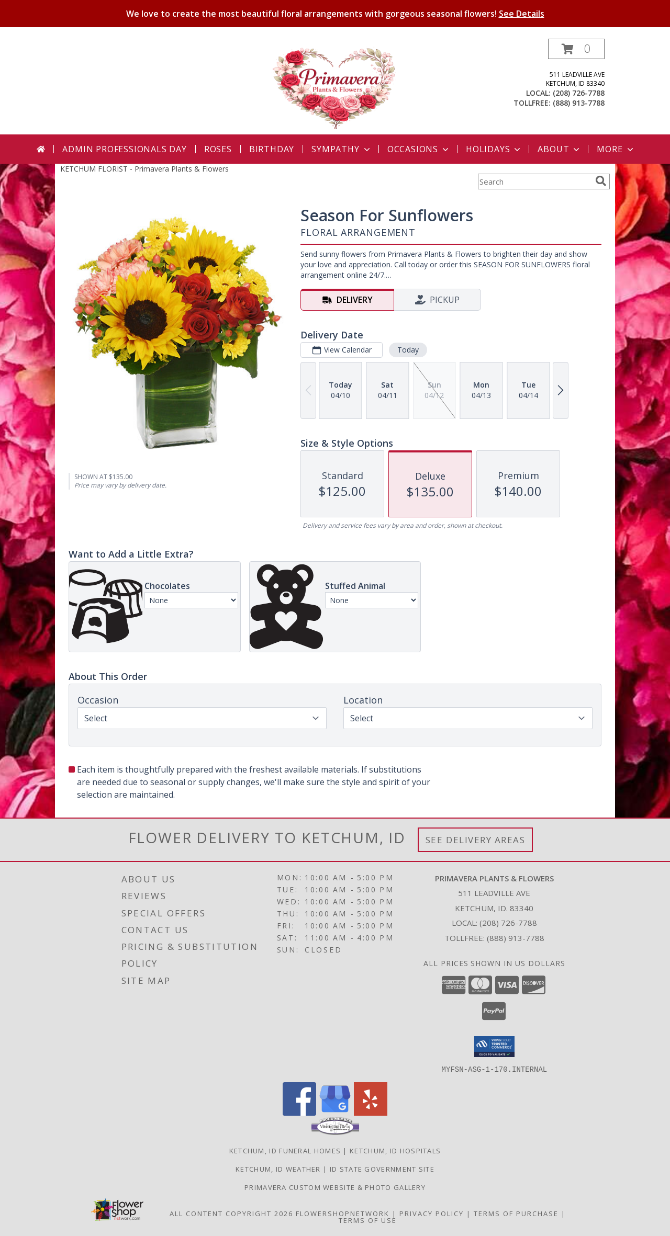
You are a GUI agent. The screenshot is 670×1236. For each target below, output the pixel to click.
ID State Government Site (382, 1168)
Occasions (419, 149)
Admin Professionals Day (124, 149)
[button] (576, 49)
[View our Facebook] (299, 1112)
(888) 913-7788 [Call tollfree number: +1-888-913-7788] (579, 103)
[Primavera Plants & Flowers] (335, 87)
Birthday (271, 149)
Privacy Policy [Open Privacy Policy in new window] (431, 1213)
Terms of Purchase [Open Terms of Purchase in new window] (516, 1213)
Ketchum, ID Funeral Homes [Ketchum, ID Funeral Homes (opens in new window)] (285, 1150)
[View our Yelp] (370, 1112)
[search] (601, 181)
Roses (218, 149)
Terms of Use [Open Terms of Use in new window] (368, 1219)
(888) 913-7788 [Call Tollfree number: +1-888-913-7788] (515, 938)
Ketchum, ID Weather (278, 1168)
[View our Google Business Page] (335, 1112)
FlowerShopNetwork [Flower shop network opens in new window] (342, 1213)
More (616, 149)
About (560, 149)
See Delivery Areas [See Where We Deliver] (476, 840)
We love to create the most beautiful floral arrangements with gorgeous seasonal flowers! (335, 13)
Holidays (494, 149)
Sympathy (341, 149)
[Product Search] (534, 181)
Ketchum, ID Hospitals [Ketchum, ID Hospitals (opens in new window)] (395, 1150)
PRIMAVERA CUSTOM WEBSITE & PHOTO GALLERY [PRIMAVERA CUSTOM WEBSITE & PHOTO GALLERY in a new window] (335, 1187)
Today (408, 350)
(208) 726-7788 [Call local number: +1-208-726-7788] (579, 93)
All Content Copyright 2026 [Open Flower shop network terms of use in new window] (231, 1213)
